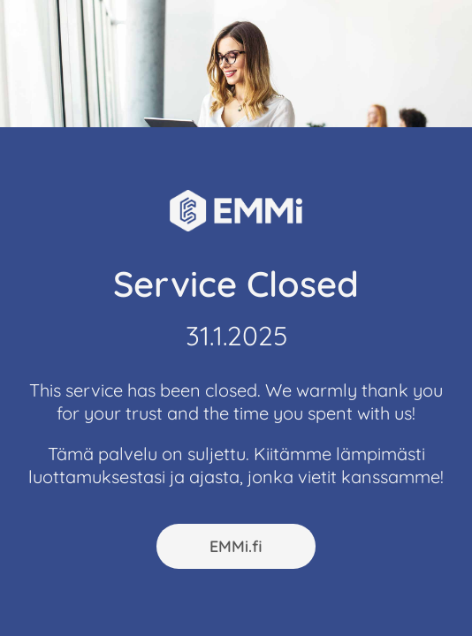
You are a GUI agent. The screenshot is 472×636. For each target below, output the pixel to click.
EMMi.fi (236, 546)
